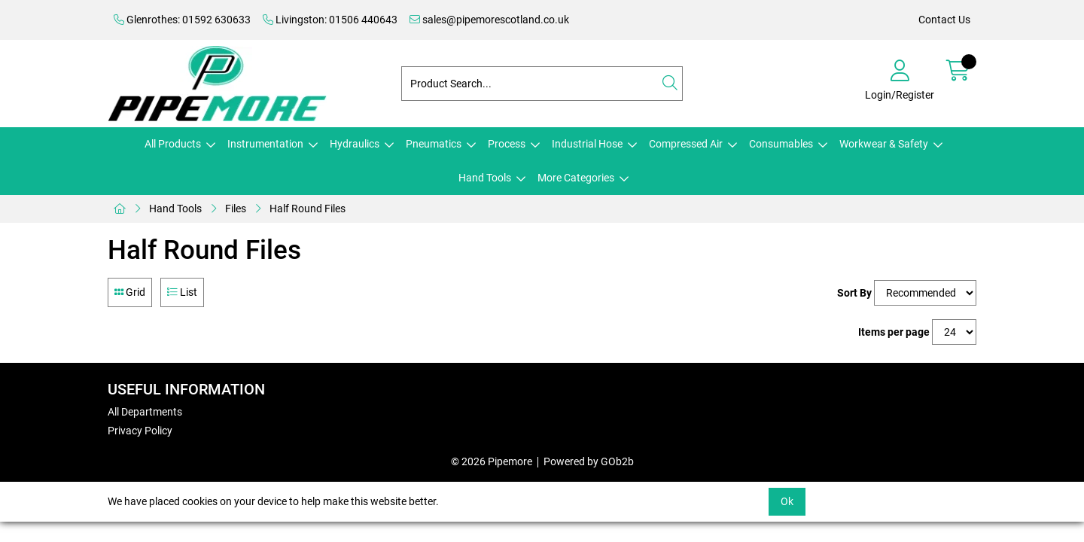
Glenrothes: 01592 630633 (182, 20)
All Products (173, 144)
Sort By (854, 293)
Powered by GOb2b (589, 461)
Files (235, 208)
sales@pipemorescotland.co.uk (489, 20)
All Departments (145, 412)
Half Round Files (307, 208)
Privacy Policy (140, 431)
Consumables (781, 144)
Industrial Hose (587, 144)
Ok (787, 501)
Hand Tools (484, 178)
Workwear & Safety (883, 144)
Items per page (894, 332)
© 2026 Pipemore (491, 461)
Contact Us (944, 20)
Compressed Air (686, 144)
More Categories (575, 178)
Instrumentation (265, 144)
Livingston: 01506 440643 (330, 20)
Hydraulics (354, 144)
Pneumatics (433, 144)
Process (506, 144)
